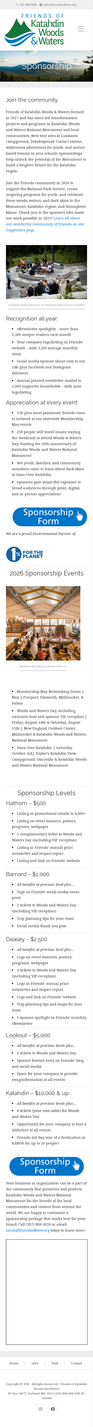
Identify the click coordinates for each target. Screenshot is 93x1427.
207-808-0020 (28, 4)
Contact (76, 1363)
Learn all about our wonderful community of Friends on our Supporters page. (45, 224)
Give (34, 1363)
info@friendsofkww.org (60, 4)
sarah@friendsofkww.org (27, 1230)
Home (14, 1363)
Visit (54, 1363)
